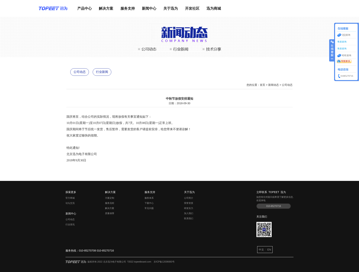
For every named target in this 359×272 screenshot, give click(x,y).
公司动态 (80, 71)
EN (269, 249)
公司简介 (188, 198)
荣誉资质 (188, 203)
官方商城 (70, 198)
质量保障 (109, 213)
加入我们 (188, 213)
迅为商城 (213, 8)
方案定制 (109, 198)
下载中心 (149, 203)
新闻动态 (273, 84)
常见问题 (149, 208)
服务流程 (109, 203)
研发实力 (188, 208)
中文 (261, 249)
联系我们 (188, 218)
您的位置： (253, 84)
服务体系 (149, 198)
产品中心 (84, 8)
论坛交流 (70, 203)
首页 (262, 84)
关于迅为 (170, 8)
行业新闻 (102, 71)
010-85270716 (273, 206)
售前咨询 (341, 41)
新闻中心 (149, 8)
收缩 (331, 48)
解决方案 (106, 8)
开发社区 (192, 8)
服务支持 (127, 8)
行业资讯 (70, 224)
